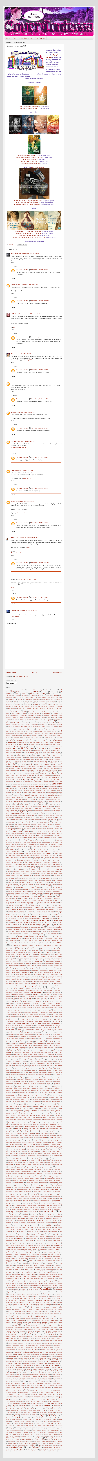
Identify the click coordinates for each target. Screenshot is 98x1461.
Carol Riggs (39, 811)
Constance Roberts (12, 848)
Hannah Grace (39, 958)
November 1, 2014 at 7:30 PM (39, 369)
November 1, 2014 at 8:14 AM (30, 253)
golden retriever (38, 945)
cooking (58, 848)
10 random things (37, 690)
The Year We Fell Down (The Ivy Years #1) (28, 231)
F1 (52, 916)
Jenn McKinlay (9, 1021)
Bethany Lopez (56, 775)
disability (18, 878)
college (60, 844)
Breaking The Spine (53, 794)
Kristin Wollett (23, 1104)
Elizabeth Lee (40, 893)
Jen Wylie (29, 1019)
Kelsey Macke (17, 1088)
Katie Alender (28, 1079)
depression (36, 875)
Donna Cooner (38, 880)
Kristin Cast (45, 1103)
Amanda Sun (43, 724)
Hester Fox (42, 976)
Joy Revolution (58, 1049)
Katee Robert (17, 1076)
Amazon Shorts (36, 726)
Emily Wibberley (32, 904)
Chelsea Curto (51, 822)
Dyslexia (60, 884)
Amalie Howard (50, 721)
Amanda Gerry (25, 722)
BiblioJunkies (15, 616)
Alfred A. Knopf (15, 713)
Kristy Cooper (40, 1104)
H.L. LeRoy (55, 954)
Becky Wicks (15, 772)
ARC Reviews (42, 748)
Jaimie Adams (53, 1007)
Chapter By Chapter (26, 821)
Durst (42, 884)
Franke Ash (41, 929)
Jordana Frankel (53, 1047)
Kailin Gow (49, 1063)
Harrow (42, 967)
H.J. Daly (48, 954)
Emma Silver (59, 905)
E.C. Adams (26, 886)
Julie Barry (54, 1050)
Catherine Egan (31, 815)
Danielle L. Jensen (32, 860)
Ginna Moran (24, 942)
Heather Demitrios (52, 968)
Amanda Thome (52, 724)
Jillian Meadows (10, 1040)
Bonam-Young (16, 784)
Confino (34, 846)
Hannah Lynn (57, 958)
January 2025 (16, 1014)
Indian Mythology (30, 990)
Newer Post (11, 672)
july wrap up (22, 1056)
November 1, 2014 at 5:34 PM (23, 354)
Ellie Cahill (33, 896)
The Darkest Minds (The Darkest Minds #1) (27, 200)
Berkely (30, 772)
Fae (7, 918)
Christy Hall (59, 833)
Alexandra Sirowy (32, 711)
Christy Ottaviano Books (13, 835)
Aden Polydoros (51, 701)
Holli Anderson (9, 981)
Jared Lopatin (59, 1014)
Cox (38, 851)
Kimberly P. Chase (10, 1097)
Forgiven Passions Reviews (48, 927)
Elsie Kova (32, 898)
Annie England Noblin (33, 744)
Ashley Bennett (56, 750)
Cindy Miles (9, 837)
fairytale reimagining (35, 918)
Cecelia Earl (25, 817)
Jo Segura (22, 1042)
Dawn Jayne (19, 868)
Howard (20, 985)
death (32, 869)
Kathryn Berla (30, 1077)
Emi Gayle (16, 900)
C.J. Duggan (17, 803)
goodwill (19, 947)
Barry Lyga (46, 768)
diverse (55, 878)
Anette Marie (30, 737)
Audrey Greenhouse (11, 757)
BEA (18, 770)
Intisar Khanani (46, 994)
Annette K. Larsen (11, 744)
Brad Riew (19, 792)
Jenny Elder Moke (25, 1032)
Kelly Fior (58, 1085)
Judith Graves (11, 1050)
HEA (15, 968)
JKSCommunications (53, 1040)
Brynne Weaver (18, 801)
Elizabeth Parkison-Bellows (14, 894)
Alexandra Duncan (38, 710)
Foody (54, 924)
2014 (17, 692)
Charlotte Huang (32, 822)
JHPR (44, 1038)
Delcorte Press (16, 873)
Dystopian (10, 886)
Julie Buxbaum (17, 1052)
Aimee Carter (44, 704)
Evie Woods (20, 916)
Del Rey (33, 871)
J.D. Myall (10, 1001)
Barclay (39, 768)
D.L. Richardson (36, 857)
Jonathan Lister (47, 1045)
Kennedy (17, 1090)
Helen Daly (46, 974)
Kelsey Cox (49, 1086)
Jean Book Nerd (14, 1018)
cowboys (27, 851)
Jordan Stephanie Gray (41, 1047)
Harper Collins (58, 963)
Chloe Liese (9, 826)
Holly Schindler (19, 983)
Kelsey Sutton (25, 1088)
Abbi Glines (51, 697)
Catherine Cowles (10, 815)
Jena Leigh (43, 1019)
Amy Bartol (39, 729)
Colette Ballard (23, 844)
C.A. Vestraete (49, 801)
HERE (29, 547)
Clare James (45, 839)
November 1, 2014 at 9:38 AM (29, 284)
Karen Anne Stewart (18, 1067)
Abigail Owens (45, 699)
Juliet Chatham (33, 1054)
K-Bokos (58, 1058)
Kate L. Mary (31, 1074)
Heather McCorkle (26, 972)
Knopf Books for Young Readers (38, 1099)
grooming (48, 950)
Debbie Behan (50, 869)
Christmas (27, 831)
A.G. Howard (32, 695)
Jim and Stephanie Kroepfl (30, 1040)
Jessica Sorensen (51, 1036)
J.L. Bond (54, 1001)
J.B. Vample (59, 1000)
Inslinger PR (57, 992)
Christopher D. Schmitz (38, 831)
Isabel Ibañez (17, 996)
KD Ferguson (18, 1085)
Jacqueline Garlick (27, 1007)
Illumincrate (42, 988)
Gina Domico (15, 942)
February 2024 (18, 922)
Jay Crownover (45, 1016)
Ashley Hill (38, 752)
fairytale (26, 918)
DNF (9, 880)
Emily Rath (39, 902)
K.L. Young (59, 1061)
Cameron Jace (10, 808)
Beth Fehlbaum (54, 773)
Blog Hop (25, 779)
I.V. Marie (49, 987)
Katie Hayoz (51, 1079)
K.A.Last (50, 1059)
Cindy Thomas (27, 837)
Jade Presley (37, 1007)
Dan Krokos (14, 859)
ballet (45, 766)
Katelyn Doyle (25, 1076)
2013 (12, 692)
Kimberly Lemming (36, 1095)
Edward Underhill (30, 887)
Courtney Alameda (33, 849)
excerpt (34, 916)
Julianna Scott (35, 1050)
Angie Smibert (23, 739)
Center (8, 819)
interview (35, 994)
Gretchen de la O (24, 950)
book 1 (47, 784)
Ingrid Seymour (18, 992)
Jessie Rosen (15, 1038)
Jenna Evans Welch (19, 1021)
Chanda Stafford (36, 819)
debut (9, 871)
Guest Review (50, 952)
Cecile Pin (41, 817)
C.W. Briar (22, 804)
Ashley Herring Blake (29, 752)
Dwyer (54, 884)
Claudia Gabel (29, 840)
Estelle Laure (21, 914)
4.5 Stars (24, 694)
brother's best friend (55, 799)
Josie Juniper (42, 1049)
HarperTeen (22, 967)
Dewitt (7, 877)
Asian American (28, 754)
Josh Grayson (24, 1049)
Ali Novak (55, 713)
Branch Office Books (52, 792)
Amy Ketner (47, 731)
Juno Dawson (44, 1056)
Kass (49, 1070)
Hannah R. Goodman (37, 960)
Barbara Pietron (31, 768)
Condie (29, 846)
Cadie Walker (39, 804)
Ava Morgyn (57, 759)
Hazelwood (9, 969)
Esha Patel (13, 914)
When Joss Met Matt (29, 159)
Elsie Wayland (48, 898)
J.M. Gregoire (35, 1003)
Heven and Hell (50, 976)
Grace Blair (45, 947)
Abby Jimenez (11, 699)
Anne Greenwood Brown (36, 742)
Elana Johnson (56, 887)
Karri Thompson (15, 1070)
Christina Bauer (54, 826)
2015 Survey (24, 692)
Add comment (11, 623)
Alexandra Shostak (21, 712)
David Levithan (58, 866)
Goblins (31, 945)
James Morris (24, 1009)
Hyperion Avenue (18, 987)
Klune (22, 1099)
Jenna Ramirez (29, 1021)
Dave (16, 866)
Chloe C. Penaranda (47, 824)
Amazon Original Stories (25, 726)
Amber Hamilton (23, 728)
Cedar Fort (57, 817)
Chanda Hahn (27, 819)
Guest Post (37, 952)
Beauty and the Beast (36, 770)
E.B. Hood (18, 886)
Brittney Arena (19, 799)
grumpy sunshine (56, 950)
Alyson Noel (37, 719)
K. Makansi (20, 1059)
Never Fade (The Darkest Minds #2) (27, 202)
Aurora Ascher (56, 757)
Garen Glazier (49, 935)
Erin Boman (34, 912)
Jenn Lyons (50, 1019)
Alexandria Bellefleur (43, 712)
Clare (38, 839)
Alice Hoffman (14, 715)
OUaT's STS (27, 478)
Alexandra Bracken (16, 710)
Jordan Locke (31, 1047)
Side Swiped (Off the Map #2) (30, 163)
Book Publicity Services (34, 788)
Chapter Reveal (36, 821)
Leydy (13, 470)
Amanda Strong (34, 724)
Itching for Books (33, 996)
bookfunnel (13, 790)
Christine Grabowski (29, 830)
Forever (49, 926)
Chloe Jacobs (57, 824)
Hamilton (43, 956)
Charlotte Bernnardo (22, 822)
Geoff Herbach (39, 938)
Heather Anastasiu (32, 968)
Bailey (60, 764)
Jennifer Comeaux (19, 1025)
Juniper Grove (35, 1056)
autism (45, 759)
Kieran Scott (52, 1092)
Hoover (39, 983)
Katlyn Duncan (17, 1083)
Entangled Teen (30, 909)
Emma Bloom (41, 904)
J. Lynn (29, 998)
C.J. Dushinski (25, 803)
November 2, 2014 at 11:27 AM (40, 562)
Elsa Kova (15, 898)
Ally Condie (21, 719)
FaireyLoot (13, 918)
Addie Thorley (33, 701)
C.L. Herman (42, 803)
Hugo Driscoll (43, 985)
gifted (25, 940)
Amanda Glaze (34, 722)
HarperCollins (12, 967)
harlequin (19, 961)
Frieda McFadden (25, 931)
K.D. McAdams (15, 1061)
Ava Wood (24, 761)
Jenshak (44, 1032)
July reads (14, 1056)
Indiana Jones (39, 990)
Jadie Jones (45, 1007)
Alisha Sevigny (23, 717)
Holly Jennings (41, 981)
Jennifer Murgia (17, 1031)
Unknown (14, 412)
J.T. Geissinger (9, 1005)
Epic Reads (59, 909)
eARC (49, 886)
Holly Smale (27, 983)
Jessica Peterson (56, 1034)
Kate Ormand (48, 1074)
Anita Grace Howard (41, 739)
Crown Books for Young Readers (33, 853)
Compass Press (21, 846)
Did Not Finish (10, 878)
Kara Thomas (41, 1065)
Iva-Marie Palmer (44, 996)
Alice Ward (30, 715)
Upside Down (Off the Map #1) (30, 161)
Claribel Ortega (53, 839)
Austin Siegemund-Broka (27, 759)
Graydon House (45, 948)
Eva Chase (28, 914)
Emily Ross (46, 902)
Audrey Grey (21, 757)
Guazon (29, 952)
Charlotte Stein (42, 822)
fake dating (45, 918)
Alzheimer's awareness (29, 720)
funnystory (55, 931)
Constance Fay (58, 846)
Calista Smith (24, 806)
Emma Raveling (43, 905)
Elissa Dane (26, 891)
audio (18, 755)
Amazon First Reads (13, 726)
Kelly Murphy (27, 1086)
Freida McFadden (58, 929)
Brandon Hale (33, 794)
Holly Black (18, 981)
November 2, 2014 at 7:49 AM (39, 488)
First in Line (32, 924)
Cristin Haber (57, 851)
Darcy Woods (17, 864)
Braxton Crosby (42, 794)
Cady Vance (46, 804)
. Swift (7, 690)
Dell (32, 873)
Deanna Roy (26, 869)
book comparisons (30, 786)
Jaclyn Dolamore (55, 1005)
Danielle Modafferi (43, 860)
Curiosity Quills (25, 855)
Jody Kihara (29, 1043)
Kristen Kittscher (46, 1101)
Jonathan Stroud (56, 1045)
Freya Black (11, 931)
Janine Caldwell (53, 1012)
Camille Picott (28, 808)
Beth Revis (31, 775)
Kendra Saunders (55, 1088)
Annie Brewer (22, 744)
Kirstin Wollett (51, 1097)
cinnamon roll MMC (37, 837)
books (19, 790)
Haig (30, 956)
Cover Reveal (15, 851)
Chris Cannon (27, 826)
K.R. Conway (11, 1063)
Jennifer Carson (56, 1023)
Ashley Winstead (10, 754)
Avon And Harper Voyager (40, 761)
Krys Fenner (9, 1106)
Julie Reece (17, 1054)
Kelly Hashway (10, 1086)
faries (24, 920)
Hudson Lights (35, 985)
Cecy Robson (49, 817)
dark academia (26, 864)
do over (15, 880)
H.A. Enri (19, 954)
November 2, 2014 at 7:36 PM (39, 597)
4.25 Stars (17, 694)
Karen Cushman (38, 1067)
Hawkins (49, 967)
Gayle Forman (29, 936)
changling (43, 819)
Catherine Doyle (21, 815)
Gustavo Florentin (10, 954)
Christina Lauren (31, 828)
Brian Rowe (43, 795)
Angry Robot (32, 739)
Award (28, 763)
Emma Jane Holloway (13, 905)
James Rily (41, 1009)
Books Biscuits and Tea (28, 790)
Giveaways (57, 942)
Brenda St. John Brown (31, 795)
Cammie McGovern (37, 808)
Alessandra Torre (21, 708)
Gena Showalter (58, 936)
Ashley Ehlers (19, 752)
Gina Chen (47, 940)
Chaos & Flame (16, 821)
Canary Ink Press (56, 808)
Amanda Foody (15, 722)
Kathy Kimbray (57, 1077)
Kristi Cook (28, 1103)
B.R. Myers (54, 764)
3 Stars (35, 692)
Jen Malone (22, 1019)
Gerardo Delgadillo (12, 940)
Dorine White (21, 882)
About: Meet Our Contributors (22, 38)
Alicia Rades (46, 715)
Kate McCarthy (39, 1074)
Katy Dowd (26, 1083)
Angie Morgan (15, 739)
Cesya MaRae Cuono (17, 819)
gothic (29, 947)
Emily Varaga (16, 904)
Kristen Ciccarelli (35, 1101)
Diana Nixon (32, 877)
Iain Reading (15, 988)
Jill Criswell (50, 1038)
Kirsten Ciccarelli (42, 1097)
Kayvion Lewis (9, 1085)
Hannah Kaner (48, 958)
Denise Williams (19, 875)
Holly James (34, 981)
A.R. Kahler (34, 697)
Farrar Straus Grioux (32, 920)
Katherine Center (35, 1076)
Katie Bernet (35, 1079)
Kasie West (31, 1070)
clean (44, 840)
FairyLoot (20, 918)
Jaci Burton (18, 1005)
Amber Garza (13, 728)
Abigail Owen (37, 699)
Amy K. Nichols (38, 731)
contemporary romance (38, 848)
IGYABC (29, 988)
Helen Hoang (54, 974)
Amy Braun (46, 729)
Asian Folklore (37, 754)
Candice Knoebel (38, 810)
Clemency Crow (17, 842)
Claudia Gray (38, 840)
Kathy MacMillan (10, 1079)
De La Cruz (18, 869)
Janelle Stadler (35, 1012)
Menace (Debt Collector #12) (27, 155)
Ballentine (39, 766)
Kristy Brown (32, 1104)
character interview (57, 821)
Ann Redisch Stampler (21, 740)
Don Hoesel (30, 880)
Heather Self (57, 972)
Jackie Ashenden (27, 1005)
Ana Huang (53, 733)
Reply (12, 262)
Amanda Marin (52, 722)
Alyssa (13, 501)
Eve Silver (54, 914)
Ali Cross (30, 713)
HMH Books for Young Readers (51, 978)
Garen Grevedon (58, 935)
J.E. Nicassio (17, 1001)
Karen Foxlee (57, 1067)
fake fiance (52, 918)
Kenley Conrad (9, 1090)
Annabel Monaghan (57, 740)
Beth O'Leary (14, 775)
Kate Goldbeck (51, 1072)
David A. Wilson (22, 866)
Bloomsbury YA (46, 781)
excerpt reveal (45, 916)
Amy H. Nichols (28, 731)
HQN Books (27, 985)
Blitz (19, 779)
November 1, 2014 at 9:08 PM (26, 412)
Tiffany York (14, 537)
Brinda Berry (49, 797)
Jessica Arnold (19, 1034)
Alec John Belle (11, 708)
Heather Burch (42, 968)
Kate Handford (11, 1074)
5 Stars (42, 694)
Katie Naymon (32, 1081)
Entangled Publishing (17, 909)
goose (25, 947)
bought (8, 792)
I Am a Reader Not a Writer (33, 987)
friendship (44, 931)
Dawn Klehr (26, 868)
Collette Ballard (11, 846)
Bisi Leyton (44, 777)
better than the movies (20, 777)
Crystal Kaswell (11, 855)
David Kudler (50, 866)
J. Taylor (52, 998)
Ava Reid (8, 761)
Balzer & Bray (51, 766)
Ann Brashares (58, 739)
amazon (60, 724)
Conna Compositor (42, 846)
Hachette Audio (22, 956)
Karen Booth (29, 1067)
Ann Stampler (39, 740)
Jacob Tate (17, 1007)
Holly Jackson (26, 981)
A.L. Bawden (46, 695)
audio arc (25, 755)
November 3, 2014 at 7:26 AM (28, 610)
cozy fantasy (44, 851)
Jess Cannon (11, 1034)
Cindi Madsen (48, 835)
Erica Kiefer (10, 912)
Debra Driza (59, 869)
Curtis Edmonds (35, 855)
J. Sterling (44, 998)
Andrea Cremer (26, 735)
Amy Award (31, 730)
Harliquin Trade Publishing (12, 963)
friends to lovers (35, 931)
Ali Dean (37, 713)
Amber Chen (53, 726)
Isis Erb (24, 996)
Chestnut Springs (26, 824)
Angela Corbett (38, 737)
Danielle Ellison (21, 860)
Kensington (23, 1090)
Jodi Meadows (12, 1043)
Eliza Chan (33, 891)
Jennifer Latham (30, 1029)
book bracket (21, 786)
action (26, 701)
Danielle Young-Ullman (17, 862)
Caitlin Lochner (15, 806)
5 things (51, 693)
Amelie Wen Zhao (49, 728)
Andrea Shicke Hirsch (46, 735)
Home (8, 38)
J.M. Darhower (26, 1003)
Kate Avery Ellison (16, 1072)
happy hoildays (56, 959)
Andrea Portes (35, 735)
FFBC (45, 922)
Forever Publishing (35, 927)
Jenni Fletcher (38, 1021)
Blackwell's (8, 779)
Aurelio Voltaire (47, 757)
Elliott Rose (57, 896)
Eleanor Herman (27, 889)
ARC (14, 748)
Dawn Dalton (11, 868)
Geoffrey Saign (48, 938)
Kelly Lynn (20, 1086)
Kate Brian (25, 1072)
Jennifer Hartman (16, 1027)
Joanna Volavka (49, 1041)
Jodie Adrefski (21, 1043)
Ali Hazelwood (46, 713)
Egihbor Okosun (46, 887)
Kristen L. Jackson (56, 1101)
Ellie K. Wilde (41, 896)
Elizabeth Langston (30, 893)
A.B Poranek (57, 693)
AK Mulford (14, 706)
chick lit (34, 824)
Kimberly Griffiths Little (24, 1095)
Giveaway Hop (45, 943)
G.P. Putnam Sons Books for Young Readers (33, 933)
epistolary (16, 911)
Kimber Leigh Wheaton (34, 1094)
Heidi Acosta (28, 974)
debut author (16, 871)
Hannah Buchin (29, 958)
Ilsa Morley (13, 990)
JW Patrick (38, 1058)
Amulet (16, 729)
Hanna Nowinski (52, 956)
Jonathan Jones (27, 1045)
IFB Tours (22, 989)
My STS (29, 360)
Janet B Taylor (43, 1012)
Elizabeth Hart (19, 893)
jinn (45, 1040)
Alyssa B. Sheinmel (46, 719)
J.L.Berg (10, 1003)
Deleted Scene (26, 873)
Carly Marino (32, 811)
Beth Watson (48, 775)
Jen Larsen (15, 1019)
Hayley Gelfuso (56, 967)
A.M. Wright (26, 697)
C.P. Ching (8, 804)
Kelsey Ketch (56, 1086)
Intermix (8, 994)
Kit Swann (16, 1099)
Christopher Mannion (17, 833)
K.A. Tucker (41, 1060)
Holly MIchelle (10, 983)
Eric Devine (37, 911)
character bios (46, 821)
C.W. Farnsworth (30, 804)
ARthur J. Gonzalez (16, 750)
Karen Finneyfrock (48, 1067)
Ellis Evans (8, 898)
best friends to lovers (32, 773)
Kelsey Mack (9, 1088)
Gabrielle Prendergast (24, 935)
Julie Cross (48, 1052)
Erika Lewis (27, 912)
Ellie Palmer (50, 896)
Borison (58, 790)
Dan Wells (21, 859)
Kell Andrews (34, 1085)
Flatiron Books (41, 924)
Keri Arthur (38, 1090)
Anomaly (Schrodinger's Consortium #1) (29, 157)
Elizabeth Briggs (56, 891)
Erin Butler (47, 912)
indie (45, 990)
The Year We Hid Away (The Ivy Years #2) (28, 233)
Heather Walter (19, 974)
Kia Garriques (20, 1092)
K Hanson (45, 1058)
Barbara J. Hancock (21, 768)
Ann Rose (31, 740)
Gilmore (40, 940)
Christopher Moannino (29, 833)
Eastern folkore (56, 886)
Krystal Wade (26, 1106)
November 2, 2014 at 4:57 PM (27, 579)
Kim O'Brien (23, 1094)
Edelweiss (9, 887)
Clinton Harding (26, 842)
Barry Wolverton (54, 768)
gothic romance (36, 947)
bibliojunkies (15, 610)
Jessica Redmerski (10, 1036)
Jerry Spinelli (59, 1032)
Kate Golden (59, 1072)
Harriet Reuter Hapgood (33, 967)
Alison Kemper (32, 717)
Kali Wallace (16, 1065)
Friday (17, 931)
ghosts (20, 940)
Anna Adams (47, 740)
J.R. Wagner (57, 1003)
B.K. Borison (46, 764)
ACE (14, 701)
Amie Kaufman (9, 729)
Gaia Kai (33, 935)
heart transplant (22, 968)
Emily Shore (54, 902)
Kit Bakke (10, 1099)
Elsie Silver (39, 898)
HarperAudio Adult (57, 965)
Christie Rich (45, 826)
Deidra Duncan (25, 871)
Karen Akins (49, 1065)
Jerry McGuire (51, 1032)
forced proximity (40, 926)
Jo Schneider (14, 1041)
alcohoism (51, 706)
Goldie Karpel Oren (48, 945)
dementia (37, 873)
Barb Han (12, 768)
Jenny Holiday (36, 1032)
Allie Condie (55, 717)
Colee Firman (15, 844)
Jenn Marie (57, 1019)
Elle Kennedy (53, 895)
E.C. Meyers (34, 886)
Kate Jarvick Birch (21, 1074)
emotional (29, 907)
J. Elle (14, 998)
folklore (49, 924)
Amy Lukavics (55, 731)
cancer (20, 810)
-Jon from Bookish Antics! (18, 447)
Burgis (25, 801)
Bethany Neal (9, 777)
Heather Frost (14, 970)
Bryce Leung (9, 801)
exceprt (27, 916)
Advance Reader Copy (40, 702)
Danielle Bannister (10, 860)
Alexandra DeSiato (27, 710)
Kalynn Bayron (24, 1065)
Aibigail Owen (27, 704)
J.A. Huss (34, 1000)
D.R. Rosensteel (46, 857)
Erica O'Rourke (18, 912)
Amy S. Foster (28, 733)
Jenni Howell (47, 1021)
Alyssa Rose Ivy (56, 719)
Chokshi (16, 826)
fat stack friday (45, 920)
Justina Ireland (15, 1058)
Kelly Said (34, 1086)
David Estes (31, 866)
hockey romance (16, 979)
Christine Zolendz (17, 831)
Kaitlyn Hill (8, 1065)
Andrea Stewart (56, 735)
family (58, 918)
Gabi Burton (14, 935)
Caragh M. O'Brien (56, 810)
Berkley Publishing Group (49, 772)
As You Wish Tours (46, 750)
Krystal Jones (17, 1106)
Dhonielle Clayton (15, 877)
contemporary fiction (24, 848)
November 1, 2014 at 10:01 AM (40, 300)
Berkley (36, 772)
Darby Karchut (55, 862)
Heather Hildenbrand (25, 970)
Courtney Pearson (53, 849)
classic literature (15, 840)
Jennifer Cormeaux (29, 1025)
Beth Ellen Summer (44, 773)
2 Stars (46, 690)
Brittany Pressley (10, 799)
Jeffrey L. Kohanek (46, 1018)
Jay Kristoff (54, 1016)
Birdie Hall (37, 777)
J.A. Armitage (18, 1000)
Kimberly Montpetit (55, 1095)
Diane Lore (49, 877)
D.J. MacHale (22, 857)
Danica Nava (48, 859)
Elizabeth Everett (10, 893)
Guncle (58, 952)
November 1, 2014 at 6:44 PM (35, 383)
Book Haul (40, 786)
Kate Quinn (9, 1076)
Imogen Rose (21, 990)
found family (25, 929)
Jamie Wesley (26, 1010)
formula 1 (59, 927)
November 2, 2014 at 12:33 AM (25, 501)
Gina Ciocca (55, 940)
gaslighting (20, 936)
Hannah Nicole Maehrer (12, 960)
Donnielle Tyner (12, 882)
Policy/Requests (40, 38)
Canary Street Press (11, 810)
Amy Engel (13, 731)
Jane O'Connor (18, 1012)
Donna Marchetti (47, 880)
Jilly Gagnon (20, 1040)
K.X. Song (19, 1063)
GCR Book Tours (40, 936)
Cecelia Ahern (16, 817)
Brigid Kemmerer (29, 797)
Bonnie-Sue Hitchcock (38, 784)
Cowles (33, 851)
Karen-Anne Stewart (44, 1068)
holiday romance (51, 979)
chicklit (39, 824)
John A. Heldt (50, 1043)
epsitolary (22, 911)
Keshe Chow (54, 1090)
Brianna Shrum (52, 795)
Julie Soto (24, 1054)
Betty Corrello (30, 777)
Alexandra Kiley (47, 710)
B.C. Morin (30, 764)
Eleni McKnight (51, 889)
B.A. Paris (15, 764)
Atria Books (9, 755)
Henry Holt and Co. (33, 976)
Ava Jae (51, 759)
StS (14, 327)
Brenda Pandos (19, 795)
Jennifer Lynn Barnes (41, 1029)
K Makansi (52, 1058)
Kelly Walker (42, 1086)
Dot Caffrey (39, 882)
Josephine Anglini (15, 1049)
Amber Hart (31, 728)
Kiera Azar (37, 1092)
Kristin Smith (15, 1104)
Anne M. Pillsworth (49, 742)
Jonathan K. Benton (37, 1045)
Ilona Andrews (50, 988)
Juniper (28, 1056)
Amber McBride (39, 728)
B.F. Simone (38, 764)
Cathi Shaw (40, 815)
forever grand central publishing (20, 927)
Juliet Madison (42, 1054)
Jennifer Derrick (40, 1025)
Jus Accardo (54, 1056)
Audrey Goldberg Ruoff (54, 755)
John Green (57, 1043)
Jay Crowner (36, 1016)
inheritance (26, 992)
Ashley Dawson (10, 752)
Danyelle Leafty (37, 862)
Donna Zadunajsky (57, 880)
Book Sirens (44, 788)
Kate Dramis (33, 1072)
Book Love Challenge (52, 786)
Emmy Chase (22, 907)
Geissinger (50, 936)
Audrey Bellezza (43, 755)
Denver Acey (28, 875)
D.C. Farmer (14, 857)
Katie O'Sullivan (40, 1081)
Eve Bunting (47, 914)
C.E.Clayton (57, 801)
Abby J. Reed (59, 697)
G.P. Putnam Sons (15, 933)
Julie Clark (33, 1052)
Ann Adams (50, 739)
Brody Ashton (41, 799)
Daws (60, 868)
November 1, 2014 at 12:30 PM (40, 337)
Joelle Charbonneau (39, 1043)
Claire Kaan (15, 839)
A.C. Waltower (9, 695)
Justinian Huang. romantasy (27, 1058)
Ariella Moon (56, 748)
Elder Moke (9, 889)
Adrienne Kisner (10, 702)
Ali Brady (23, 713)
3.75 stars (53, 692)
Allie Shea (15, 719)
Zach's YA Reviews (37, 167)
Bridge (13, 797)
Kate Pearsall (56, 1074)
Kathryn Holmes (48, 1077)
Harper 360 (28, 963)
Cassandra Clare (16, 813)
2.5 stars (54, 690)
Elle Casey (45, 894)
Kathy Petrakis (19, 1079)
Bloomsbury (19, 781)
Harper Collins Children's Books (16, 965)
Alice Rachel (23, 715)
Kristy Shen (57, 1104)
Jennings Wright (58, 1031)
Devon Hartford (56, 875)
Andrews (23, 737)
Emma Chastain (58, 904)
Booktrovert (46, 790)
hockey (8, 979)
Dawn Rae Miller (53, 868)
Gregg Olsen (54, 948)
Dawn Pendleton (44, 868)
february (11, 922)
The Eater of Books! (22, 513)
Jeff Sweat (38, 1018)
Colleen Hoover (43, 844)
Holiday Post (42, 979)
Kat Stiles (55, 1070)
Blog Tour (35, 779)
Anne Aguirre (11, 742)
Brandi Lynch (16, 794)
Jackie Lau (35, 1005)
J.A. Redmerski (43, 1000)
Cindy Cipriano (57, 835)
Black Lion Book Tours (54, 777)
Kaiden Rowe (41, 1063)
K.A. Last (33, 1059)
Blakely (15, 779)
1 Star (23, 690)
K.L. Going (37, 1061)
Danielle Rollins (52, 860)
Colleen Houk (53, 844)
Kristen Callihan (25, 1101)
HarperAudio (49, 965)
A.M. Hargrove (17, 697)
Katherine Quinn (10, 1077)
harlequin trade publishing (53, 961)
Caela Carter (54, 804)
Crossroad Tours (18, 853)
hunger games (57, 985)
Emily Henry (57, 900)
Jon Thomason (17, 1045)
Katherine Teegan (20, 1078)
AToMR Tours (51, 754)
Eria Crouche (30, 911)
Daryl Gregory (9, 866)
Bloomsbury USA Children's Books (33, 781)
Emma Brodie (49, 904)
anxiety (58, 744)
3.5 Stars (45, 692)
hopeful (45, 983)
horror (50, 983)
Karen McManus (27, 1068)
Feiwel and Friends (29, 922)
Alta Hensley (29, 719)
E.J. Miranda (42, 886)
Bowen (13, 792)
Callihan (39, 806)
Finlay (26, 924)
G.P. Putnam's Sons (52, 933)
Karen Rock (35, 1068)
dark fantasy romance (46, 864)
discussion (31, 878)
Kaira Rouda (57, 1063)
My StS (13, 587)
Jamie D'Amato (56, 1009)
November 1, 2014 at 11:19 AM (31, 314)
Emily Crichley (41, 900)
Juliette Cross (50, 1054)
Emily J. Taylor (10, 902)
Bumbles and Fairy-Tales (18, 383)
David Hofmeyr (41, 866)
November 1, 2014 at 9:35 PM (39, 457)
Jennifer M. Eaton (52, 1029)
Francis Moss (33, 929)
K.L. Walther (52, 1061)
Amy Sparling (45, 733)
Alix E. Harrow (41, 717)
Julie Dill (55, 1052)
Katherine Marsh (47, 1076)
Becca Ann (45, 770)
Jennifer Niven (28, 1031)
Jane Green (57, 1010)
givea (30, 942)
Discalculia (24, 878)
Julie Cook (40, 1052)
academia (8, 701)
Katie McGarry (21, 1081)
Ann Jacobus (11, 740)
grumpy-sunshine (10, 952)
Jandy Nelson (34, 1010)
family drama (9, 920)
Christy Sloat (24, 835)
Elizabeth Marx (58, 893)
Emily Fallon (49, 900)
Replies (15, 266)
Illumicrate (35, 988)
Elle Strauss (16, 896)
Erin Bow (41, 912)
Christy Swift (32, 835)
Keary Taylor (26, 1085)
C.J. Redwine (34, 803)
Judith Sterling (20, 1050)
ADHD (58, 701)
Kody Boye (50, 1099)
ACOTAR (20, 701)
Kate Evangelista (42, 1072)
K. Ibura (14, 1059)
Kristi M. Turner (37, 1103)
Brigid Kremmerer (40, 797)
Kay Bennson (41, 1083)
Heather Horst (35, 970)
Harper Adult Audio (37, 963)
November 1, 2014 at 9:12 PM (26, 441)
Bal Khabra (16, 766)
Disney (37, 878)
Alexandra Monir (10, 711)
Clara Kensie (32, 839)
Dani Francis (28, 859)
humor (49, 985)
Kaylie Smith (56, 1083)
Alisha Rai (15, 717)
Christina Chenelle (10, 828)
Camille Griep (19, 808)
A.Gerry (40, 695)
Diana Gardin (24, 877)
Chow (21, 826)
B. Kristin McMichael (49, 763)
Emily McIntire (30, 902)
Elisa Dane (59, 889)
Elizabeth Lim (48, 893)
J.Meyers (49, 1003)
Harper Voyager (40, 965)
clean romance (50, 840)
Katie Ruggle (57, 1081)
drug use (25, 884)
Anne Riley (57, 742)
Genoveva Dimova (29, 938)
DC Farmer (10, 869)
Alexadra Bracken (51, 708)
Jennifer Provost (37, 1031)
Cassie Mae (26, 813)
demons (43, 873)
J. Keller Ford (21, 998)
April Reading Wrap (53, 746)
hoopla (34, 983)
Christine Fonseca (16, 830)
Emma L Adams (25, 905)
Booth (52, 790)
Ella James (37, 895)
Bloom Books (9, 781)
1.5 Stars (29, 690)
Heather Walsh (9, 974)
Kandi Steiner (33, 1065)
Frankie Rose (49, 929)
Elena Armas (43, 889)
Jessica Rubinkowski (22, 1036)
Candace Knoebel (28, 810)
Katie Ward (9, 1083)
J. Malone (37, 998)
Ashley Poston (46, 752)
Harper (22, 963)
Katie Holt (58, 1079)
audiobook (34, 755)
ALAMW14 (33, 706)
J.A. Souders (52, 1000)
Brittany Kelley (57, 797)
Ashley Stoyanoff (56, 752)
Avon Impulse (21, 763)
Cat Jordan (41, 813)
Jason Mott (19, 1016)
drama (52, 882)
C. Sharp (36, 801)
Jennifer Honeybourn (27, 1027)
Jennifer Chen (9, 1025)
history (39, 977)
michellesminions (16, 314)
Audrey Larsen (29, 757)
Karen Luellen (18, 1068)
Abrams (53, 699)
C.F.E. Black (9, 803)
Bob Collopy (55, 781)
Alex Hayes (42, 708)
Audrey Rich (38, 757)
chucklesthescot (16, 253)
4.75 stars (32, 694)
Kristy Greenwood (49, 1104)
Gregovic (16, 950)
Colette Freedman (33, 844)
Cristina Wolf (9, 853)
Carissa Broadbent (11, 812)
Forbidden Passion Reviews (27, 926)
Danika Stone (28, 862)
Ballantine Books (31, 766)
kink (35, 1097)
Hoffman (26, 979)
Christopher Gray (50, 831)
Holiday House (33, 979)
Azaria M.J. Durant (36, 763)
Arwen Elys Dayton (27, 750)
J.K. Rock (47, 1001)
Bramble (34, 792)
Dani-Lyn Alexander (38, 859)
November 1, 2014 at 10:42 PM (24, 470)
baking (9, 766)
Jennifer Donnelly (50, 1025)
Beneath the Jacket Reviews (19, 553)
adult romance (29, 703)
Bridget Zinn (20, 797)
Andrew (8, 737)
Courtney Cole (43, 849)
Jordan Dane (15, 1047)
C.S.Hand (15, 804)
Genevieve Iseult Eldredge (15, 938)
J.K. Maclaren (39, 1001)
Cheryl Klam (59, 822)
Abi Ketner (20, 699)
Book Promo (20, 788)
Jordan (8, 1047)
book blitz (14, 786)
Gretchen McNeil (35, 950)
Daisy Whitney (55, 857)
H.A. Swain (26, 954)
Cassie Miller (34, 813)
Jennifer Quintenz (47, 1031)
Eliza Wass (40, 891)
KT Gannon (48, 1106)
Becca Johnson (53, 770)
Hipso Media (59, 976)
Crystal (49, 853)
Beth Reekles (23, 775)
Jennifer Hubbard (38, 1027)
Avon (29, 761)
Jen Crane (55, 1018)
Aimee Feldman (53, 704)
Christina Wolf (50, 828)
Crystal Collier (58, 853)
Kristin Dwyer (54, 1103)
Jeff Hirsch (31, 1018)
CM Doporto (55, 842)
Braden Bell (27, 792)
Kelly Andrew (50, 1085)
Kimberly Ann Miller (55, 1094)
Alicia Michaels (38, 715)
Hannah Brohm (19, 958)
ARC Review (27, 748)
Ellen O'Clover (25, 896)
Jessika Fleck (23, 1038)
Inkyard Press (49, 992)
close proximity (46, 842)
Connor (50, 846)
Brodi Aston (27, 799)
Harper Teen (30, 965)
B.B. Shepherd (23, 764)
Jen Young (36, 1019)
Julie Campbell (25, 1052)
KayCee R (49, 1083)
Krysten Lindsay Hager (37, 1106)
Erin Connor (55, 912)
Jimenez (40, 1040)
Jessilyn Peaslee (32, 1038)
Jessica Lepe (47, 1034)
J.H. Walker (31, 1001)
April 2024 (23, 746)
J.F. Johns (24, 1001)
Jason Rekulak (27, 1016)
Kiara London (29, 1092)
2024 (30, 692)
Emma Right (51, 905)
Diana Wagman (41, 877)
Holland (58, 979)
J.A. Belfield (26, 1000)
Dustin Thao (48, 884)
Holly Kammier (50, 981)
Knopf (27, 1099)
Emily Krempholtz (20, 902)
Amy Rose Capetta (18, 733)
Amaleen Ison (40, 720)
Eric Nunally (44, 911)
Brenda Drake (9, 795)
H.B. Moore (33, 954)
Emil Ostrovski (32, 900)
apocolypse (16, 746)
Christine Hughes (52, 830)
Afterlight (17, 704)
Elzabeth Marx (57, 898)
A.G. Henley (24, 695)
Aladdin (27, 706)
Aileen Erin (35, 704)
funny (50, 931)
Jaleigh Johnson (15, 1009)
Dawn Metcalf (34, 868)
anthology (52, 744)
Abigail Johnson (28, 699)
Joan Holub (30, 1042)
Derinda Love (44, 875)
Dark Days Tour (35, 864)
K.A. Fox (27, 1059)
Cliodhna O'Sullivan (36, 842)
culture (18, 855)
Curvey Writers (44, 855)
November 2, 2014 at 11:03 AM (28, 537)
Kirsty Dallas (59, 1097)
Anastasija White (16, 735)
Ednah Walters (19, 887)
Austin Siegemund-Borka (12, 759)
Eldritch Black (18, 889)
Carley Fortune (22, 812)
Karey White (54, 1068)
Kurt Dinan (55, 1106)
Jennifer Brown (46, 1023)
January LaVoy (33, 1014)
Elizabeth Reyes (27, 894)
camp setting (47, 808)
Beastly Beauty (25, 770)
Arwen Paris (37, 750)
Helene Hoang (24, 976)
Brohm (47, 799)
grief (42, 950)
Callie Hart (32, 806)
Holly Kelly (58, 981)
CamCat (58, 806)
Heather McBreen (16, 972)
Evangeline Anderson (37, 914)
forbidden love (16, 926)
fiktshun (15, 924)
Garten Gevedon (12, 936)
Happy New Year (10, 961)
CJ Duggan (46, 837)
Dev (50, 875)
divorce (60, 878)
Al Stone (21, 706)
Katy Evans (33, 1083)
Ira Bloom (55, 994)
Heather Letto (43, 970)
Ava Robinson (16, 761)
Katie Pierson (49, 1081)
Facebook (57, 916)
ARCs (50, 748)
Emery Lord (9, 900)
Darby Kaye (9, 864)
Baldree (23, 766)
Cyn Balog (52, 855)
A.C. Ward (17, 695)
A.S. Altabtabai (42, 697)
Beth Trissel (39, 775)
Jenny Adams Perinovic (13, 1032)
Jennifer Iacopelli (48, 1027)
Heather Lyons (52, 970)
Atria (57, 754)
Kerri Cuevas (46, 1090)
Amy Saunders (37, 733)
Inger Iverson (57, 990)
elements (36, 889)
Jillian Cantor (57, 1038)
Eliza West (48, 891)
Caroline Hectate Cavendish (50, 811)
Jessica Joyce (38, 1034)
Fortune (10, 929)
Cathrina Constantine (50, 815)
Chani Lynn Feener (52, 819)
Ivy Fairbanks (53, 996)
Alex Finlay (35, 708)
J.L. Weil (60, 1001)
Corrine (19, 849)
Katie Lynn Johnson (11, 1081)
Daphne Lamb (46, 862)
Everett (13, 916)
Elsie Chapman (24, 898)
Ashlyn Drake (19, 754)
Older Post (57, 672)
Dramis (58, 882)
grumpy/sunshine (21, 952)
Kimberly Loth (46, 1095)
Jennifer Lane (21, 1029)
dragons (47, 882)
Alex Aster (29, 708)
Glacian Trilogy (16, 945)
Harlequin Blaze (27, 961)
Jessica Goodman (29, 1034)
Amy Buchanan (54, 729)
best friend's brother (20, 773)
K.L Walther (30, 1061)
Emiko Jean (24, 900)
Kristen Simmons (20, 1103)
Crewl (51, 851)
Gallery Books (40, 935)
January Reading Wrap (43, 1014)
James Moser (33, 1009)
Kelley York (42, 1085)
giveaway (36, 943)
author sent (39, 759)
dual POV (31, 884)
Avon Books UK (53, 761)
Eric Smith (51, 911)
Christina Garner (21, 828)
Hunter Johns (9, 987)
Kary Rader (23, 1070)
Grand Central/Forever (33, 949)
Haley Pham (36, 956)
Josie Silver (50, 1049)
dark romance (56, 864)
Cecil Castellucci (33, 817)
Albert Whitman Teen (42, 706)
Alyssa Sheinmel (10, 720)
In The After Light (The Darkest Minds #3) (27, 204)
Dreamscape (9, 884)
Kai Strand (33, 1063)
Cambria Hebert (48, 806)
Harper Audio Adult (48, 963)
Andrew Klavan (16, 737)
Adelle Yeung (42, 701)
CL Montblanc (54, 837)
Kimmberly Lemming (21, 1097)
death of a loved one (40, 869)
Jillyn (12, 354)
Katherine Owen (56, 1076)
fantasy (16, 920)
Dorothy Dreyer (30, 882)
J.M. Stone (42, 1003)
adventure (50, 702)
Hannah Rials (48, 959)
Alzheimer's (19, 720)
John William (9, 1045)
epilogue (10, 911)
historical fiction (21, 977)
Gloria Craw (24, 945)
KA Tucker (27, 1063)
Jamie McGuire (9, 1010)
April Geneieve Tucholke (41, 746)
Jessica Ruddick (32, 1036)
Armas (7, 750)
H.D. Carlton (41, 954)
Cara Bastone (47, 810)
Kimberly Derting (10, 1095)
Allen (48, 717)
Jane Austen (42, 1010)
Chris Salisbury (36, 826)
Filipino (20, 924)
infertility (50, 990)
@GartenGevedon (15, 690)
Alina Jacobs (54, 715)
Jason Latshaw (11, 1016)
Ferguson (39, 922)
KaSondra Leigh (42, 1070)
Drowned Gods (17, 884)
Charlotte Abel (11, 822)
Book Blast (57, 784)
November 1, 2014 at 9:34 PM (39, 428)
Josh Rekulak (33, 1049)
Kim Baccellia (15, 1094)
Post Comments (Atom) (21, 676)
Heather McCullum (38, 972)
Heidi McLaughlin (37, 974)
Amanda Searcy (15, 724)
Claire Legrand (23, 839)
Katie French (43, 1079)
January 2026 (25, 1014)
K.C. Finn (55, 1059)
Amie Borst (57, 728)
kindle (29, 1097)
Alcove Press (59, 706)
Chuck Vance (40, 835)
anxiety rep (9, 746)
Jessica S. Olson (41, 1036)
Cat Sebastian (49, 813)
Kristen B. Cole (15, 1101)
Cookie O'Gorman (50, 848)
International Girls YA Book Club (21, 994)
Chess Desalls (17, 824)
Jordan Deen (23, 1047)
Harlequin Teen (38, 961)
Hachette (14, 956)
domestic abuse (22, 880)
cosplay (25, 849)
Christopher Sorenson (41, 833)
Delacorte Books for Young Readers (45, 871)
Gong (56, 945)
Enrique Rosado (51, 907)
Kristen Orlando (10, 1103)
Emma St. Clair (12, 907)
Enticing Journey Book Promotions (45, 909)
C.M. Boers (50, 803)
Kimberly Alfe (45, 1094)
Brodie (33, 799)
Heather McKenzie (48, 972)
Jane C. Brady (50, 1010)
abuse (58, 699)
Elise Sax (10, 891)
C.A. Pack (42, 801)
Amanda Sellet (25, 724)
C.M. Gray (57, 803)
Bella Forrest (23, 772)
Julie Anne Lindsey (45, 1050)
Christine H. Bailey (41, 830)
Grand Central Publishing (17, 949)
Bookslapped (39, 790)
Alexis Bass (54, 711)
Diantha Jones (57, 877)
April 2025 (30, 746)
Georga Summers (58, 938)
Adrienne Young (19, 702)
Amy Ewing (20, 731)
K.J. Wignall (23, 1061)
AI (21, 704)
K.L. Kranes (44, 1061)
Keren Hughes (31, 1090)
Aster (45, 754)
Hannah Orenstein (25, 959)
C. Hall (30, 801)
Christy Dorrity (51, 833)
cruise (44, 853)
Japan (52, 1014)
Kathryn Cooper (38, 1077)
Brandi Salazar (24, 794)
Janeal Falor (27, 1012)
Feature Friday (58, 920)
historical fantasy (12, 977)
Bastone (13, 770)
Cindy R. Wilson (18, 837)
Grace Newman (53, 947)
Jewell (39, 1038)
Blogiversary (49, 779)
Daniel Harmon (56, 859)
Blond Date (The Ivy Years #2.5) (28, 235)
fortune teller (17, 929)
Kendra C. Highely (44, 1088)
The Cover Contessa (22, 269)
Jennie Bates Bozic (55, 1021)
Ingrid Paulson (9, 992)
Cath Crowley (57, 813)
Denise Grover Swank (52, 873)
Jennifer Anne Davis (35, 1023)
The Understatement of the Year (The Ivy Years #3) (29, 237)
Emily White (23, 904)
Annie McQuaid (44, 744)
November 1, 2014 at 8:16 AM (39, 269)
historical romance (31, 977)
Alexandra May (56, 710)
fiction (52, 922)
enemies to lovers (39, 907)
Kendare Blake (34, 1088)
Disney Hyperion (45, 878)
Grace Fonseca (15, 284)
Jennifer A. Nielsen (10, 1023)
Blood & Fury (57, 779)
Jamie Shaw (18, 1010)
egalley (37, 887)
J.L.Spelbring (17, 1003)
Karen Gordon (9, 1068)
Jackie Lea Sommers (44, 1005)
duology (37, 884)
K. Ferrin (8, 1059)
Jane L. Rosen (9, 1012)
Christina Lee (41, 828)
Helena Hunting (15, 976)
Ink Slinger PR (36, 992)
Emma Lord (34, 905)
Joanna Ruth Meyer (39, 1041)
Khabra (13, 1092)
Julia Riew (27, 1050)
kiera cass (44, 1092)
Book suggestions (53, 788)
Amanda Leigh (43, 722)
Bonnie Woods (26, 784)
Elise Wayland (18, 891)
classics (22, 840)
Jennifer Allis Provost (22, 1023)
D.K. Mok (29, 857)
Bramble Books (41, 792)
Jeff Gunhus (23, 1018)
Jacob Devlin (9, 1007)
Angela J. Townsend (49, 737)
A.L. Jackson (54, 695)
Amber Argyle (45, 726)
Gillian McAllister (33, 940)
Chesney (10, 824)
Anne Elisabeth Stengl (22, 742)
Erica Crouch (59, 911)
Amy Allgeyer (23, 729)
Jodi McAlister (58, 1041)
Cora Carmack (10, 849)
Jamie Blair (48, 1009)
